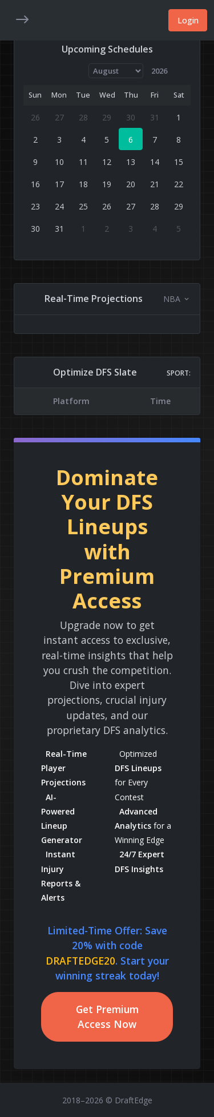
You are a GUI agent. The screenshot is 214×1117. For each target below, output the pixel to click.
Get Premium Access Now (107, 1016)
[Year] (164, 71)
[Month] (116, 70)
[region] (107, 401)
